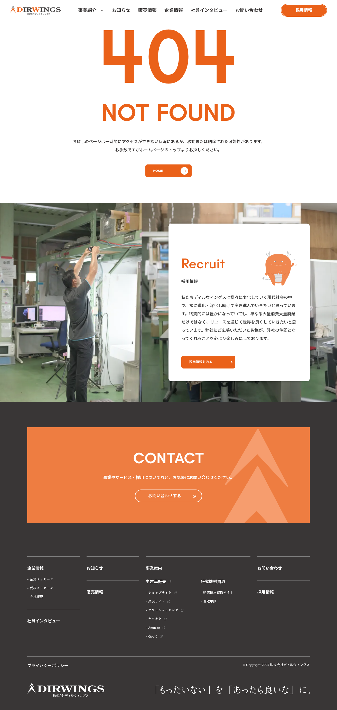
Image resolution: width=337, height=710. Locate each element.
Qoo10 (152, 636)
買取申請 (210, 601)
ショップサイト (160, 593)
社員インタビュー (209, 10)
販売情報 (147, 10)
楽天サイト (156, 601)
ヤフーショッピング (163, 610)
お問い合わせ (249, 10)
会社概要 (36, 597)
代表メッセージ (41, 588)
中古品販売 (156, 581)
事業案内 (154, 568)
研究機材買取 (213, 581)
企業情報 (173, 10)
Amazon (154, 628)
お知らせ (121, 10)
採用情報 (265, 592)
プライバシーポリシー (47, 665)
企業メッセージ (41, 579)
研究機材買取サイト (218, 593)
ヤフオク (155, 619)
